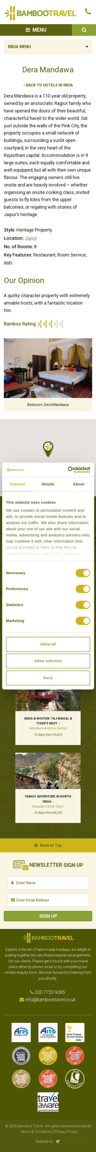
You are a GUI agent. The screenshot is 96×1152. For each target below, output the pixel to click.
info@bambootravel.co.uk (50, 999)
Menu (40, 30)
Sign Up (48, 916)
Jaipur (31, 238)
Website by (48, 1141)
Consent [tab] (17, 484)
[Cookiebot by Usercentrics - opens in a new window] (68, 469)
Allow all (48, 644)
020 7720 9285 (50, 992)
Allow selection (48, 661)
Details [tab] (48, 484)
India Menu (19, 46)
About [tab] (78, 484)
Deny (48, 678)
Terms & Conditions (36, 1132)
